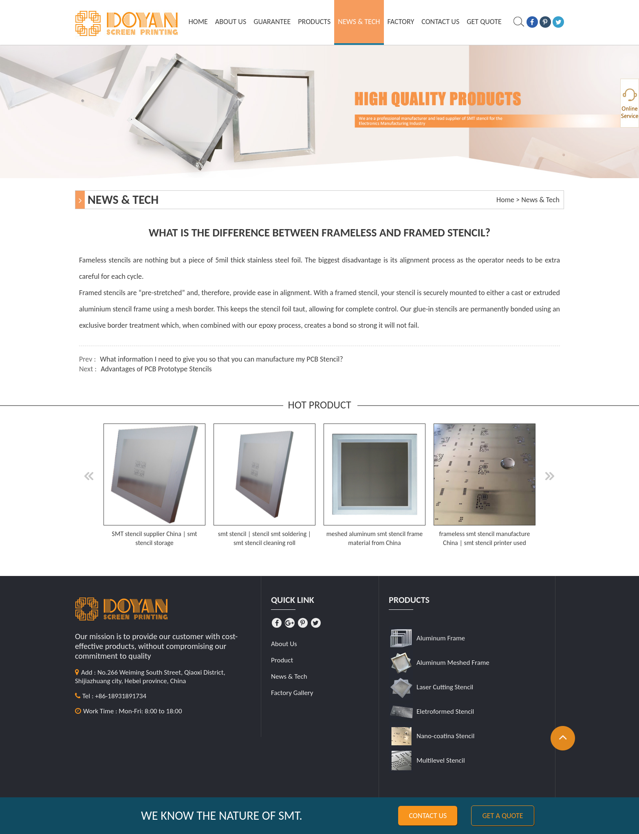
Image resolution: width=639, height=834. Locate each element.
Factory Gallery (292, 692)
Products (314, 21)
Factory (401, 21)
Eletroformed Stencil (445, 711)
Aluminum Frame (440, 638)
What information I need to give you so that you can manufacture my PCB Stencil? (221, 359)
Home (198, 21)
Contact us (428, 815)
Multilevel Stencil (440, 760)
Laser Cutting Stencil (444, 687)
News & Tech (359, 21)
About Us (230, 21)
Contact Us (440, 21)
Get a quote (502, 815)
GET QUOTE (484, 21)
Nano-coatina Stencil (445, 736)
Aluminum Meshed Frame (452, 662)
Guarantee (272, 21)
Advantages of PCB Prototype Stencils (156, 368)
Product (282, 660)
